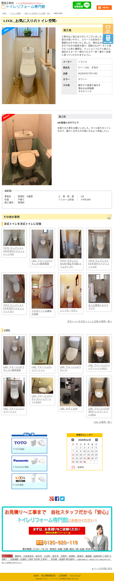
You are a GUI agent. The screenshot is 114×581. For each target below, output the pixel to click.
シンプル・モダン (69, 310)
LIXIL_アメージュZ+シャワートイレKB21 (99, 367)
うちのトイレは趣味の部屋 (42, 312)
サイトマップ (75, 575)
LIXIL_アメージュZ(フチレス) (70, 368)
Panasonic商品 (22, 466)
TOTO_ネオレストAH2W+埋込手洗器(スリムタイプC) (70, 263)
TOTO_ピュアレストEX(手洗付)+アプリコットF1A (98, 263)
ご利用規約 (62, 575)
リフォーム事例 (15, 13)
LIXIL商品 (19, 484)
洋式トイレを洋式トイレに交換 (34, 13)
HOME (4, 13)
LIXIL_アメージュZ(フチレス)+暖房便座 (42, 262)
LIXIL (48, 13)
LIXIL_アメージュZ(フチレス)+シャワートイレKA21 (42, 399)
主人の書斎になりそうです (98, 307)
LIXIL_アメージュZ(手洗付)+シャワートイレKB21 (98, 411)
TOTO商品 (19, 449)
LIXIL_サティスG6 (68, 408)
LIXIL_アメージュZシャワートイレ (42, 368)
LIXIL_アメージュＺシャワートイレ (13, 410)
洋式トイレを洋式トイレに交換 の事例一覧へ (89, 321)
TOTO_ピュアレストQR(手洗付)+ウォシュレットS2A (13, 251)
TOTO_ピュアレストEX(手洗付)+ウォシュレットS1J (13, 308)
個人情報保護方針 (48, 575)
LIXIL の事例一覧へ (103, 422)
